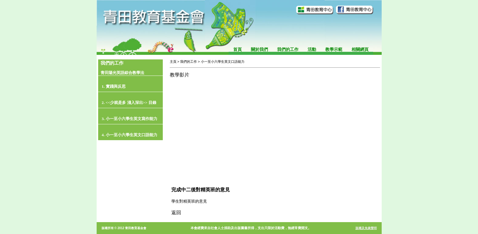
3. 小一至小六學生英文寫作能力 (129, 118)
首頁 (237, 49)
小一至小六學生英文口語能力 (222, 61)
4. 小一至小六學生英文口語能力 (129, 135)
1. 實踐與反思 (114, 86)
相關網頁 (360, 49)
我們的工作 (287, 49)
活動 (312, 49)
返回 (176, 212)
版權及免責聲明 (366, 228)
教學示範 (333, 49)
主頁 (173, 61)
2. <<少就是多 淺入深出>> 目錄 (129, 102)
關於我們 (259, 49)
